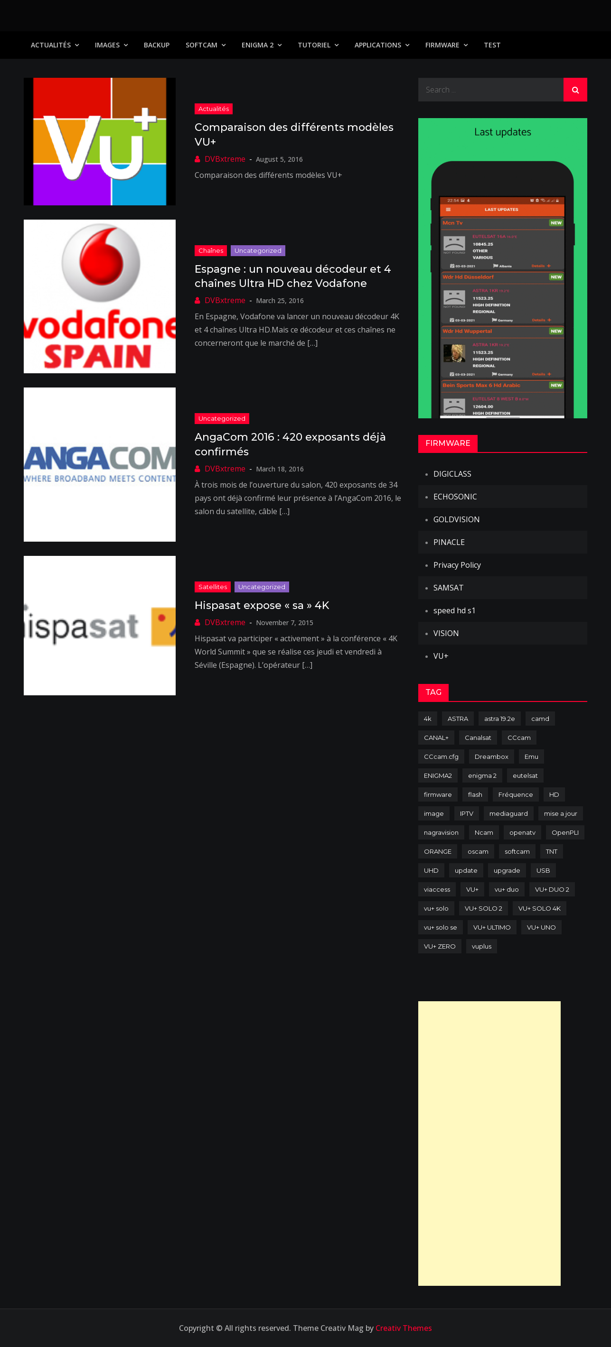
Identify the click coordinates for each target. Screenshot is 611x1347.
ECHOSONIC (455, 496)
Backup (156, 44)
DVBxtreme (225, 159)
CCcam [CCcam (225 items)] (519, 737)
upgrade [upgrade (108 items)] (507, 870)
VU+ (441, 656)
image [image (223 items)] (434, 813)
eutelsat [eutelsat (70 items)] (525, 775)
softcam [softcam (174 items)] (517, 851)
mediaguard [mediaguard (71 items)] (508, 813)
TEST (492, 44)
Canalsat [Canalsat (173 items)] (478, 737)
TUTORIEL (314, 44)
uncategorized (258, 250)
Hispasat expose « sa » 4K (262, 605)
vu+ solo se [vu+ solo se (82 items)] (440, 927)
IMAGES (107, 44)
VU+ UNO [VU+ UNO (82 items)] (541, 927)
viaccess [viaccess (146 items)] (437, 889)
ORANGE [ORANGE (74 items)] (437, 851)
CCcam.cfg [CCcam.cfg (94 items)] (441, 756)
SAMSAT (448, 587)
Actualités (51, 44)
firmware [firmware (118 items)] (438, 794)
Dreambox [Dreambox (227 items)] (491, 756)
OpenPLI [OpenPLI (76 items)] (565, 832)
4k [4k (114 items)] (428, 718)
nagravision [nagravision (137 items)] (441, 832)
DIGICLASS (452, 474)
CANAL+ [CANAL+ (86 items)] (436, 737)
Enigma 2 (257, 44)
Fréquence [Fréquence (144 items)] (515, 794)
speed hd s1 (454, 610)
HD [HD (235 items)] (554, 794)
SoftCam (201, 44)
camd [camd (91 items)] (540, 718)
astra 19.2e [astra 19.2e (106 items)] (499, 718)
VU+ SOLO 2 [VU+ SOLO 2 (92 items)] (483, 908)
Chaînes (210, 250)
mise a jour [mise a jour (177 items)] (560, 813)
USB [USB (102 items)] (543, 870)
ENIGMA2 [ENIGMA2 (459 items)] (438, 775)
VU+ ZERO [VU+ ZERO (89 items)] (440, 946)
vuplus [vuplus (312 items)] (481, 946)
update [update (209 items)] (466, 870)
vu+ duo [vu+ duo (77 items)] (507, 889)
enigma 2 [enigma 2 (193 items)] (482, 775)
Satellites (212, 586)
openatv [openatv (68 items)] (522, 832)
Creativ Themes (404, 1328)
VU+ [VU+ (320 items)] (472, 889)
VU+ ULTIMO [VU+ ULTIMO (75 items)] (492, 927)
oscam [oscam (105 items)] (478, 851)
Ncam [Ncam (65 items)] (484, 832)
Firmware (442, 44)
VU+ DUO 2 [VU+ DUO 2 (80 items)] (552, 889)
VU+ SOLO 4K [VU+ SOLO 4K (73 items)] (539, 908)
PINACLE (449, 542)
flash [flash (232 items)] (475, 794)
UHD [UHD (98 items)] (431, 870)
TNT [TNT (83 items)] (551, 851)
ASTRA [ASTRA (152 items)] (458, 718)
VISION (446, 633)
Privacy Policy (457, 565)
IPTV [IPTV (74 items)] (466, 813)
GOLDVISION (456, 519)
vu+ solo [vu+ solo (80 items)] (436, 908)
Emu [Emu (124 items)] (531, 756)
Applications (378, 44)
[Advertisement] (489, 1143)
